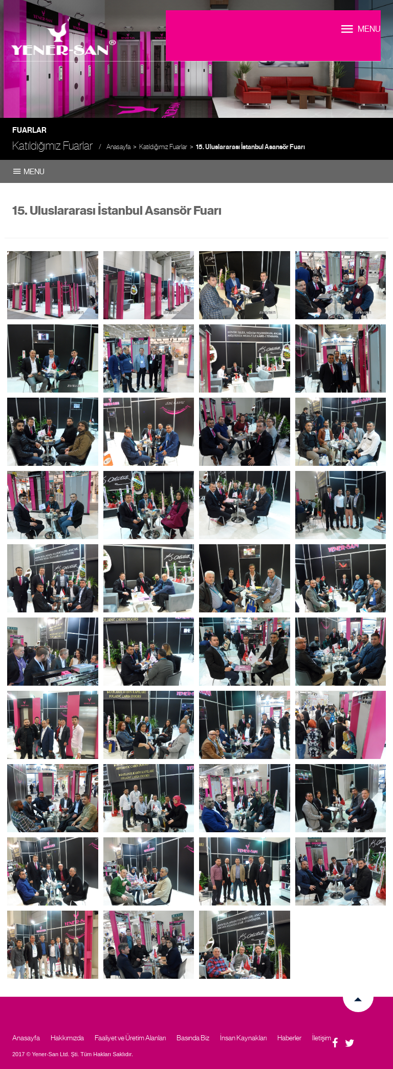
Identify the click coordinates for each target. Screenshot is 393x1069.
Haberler (289, 1038)
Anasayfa (118, 147)
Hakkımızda (67, 1038)
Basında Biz (193, 1038)
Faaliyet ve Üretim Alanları (130, 1038)
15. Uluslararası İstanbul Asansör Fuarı (250, 147)
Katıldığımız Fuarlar (163, 147)
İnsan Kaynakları (243, 1038)
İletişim (321, 1038)
